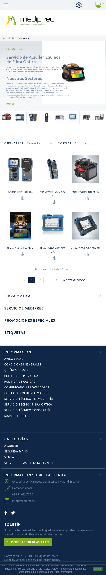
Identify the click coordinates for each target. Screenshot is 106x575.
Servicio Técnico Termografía (28, 398)
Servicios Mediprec (24, 308)
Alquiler (11, 38)
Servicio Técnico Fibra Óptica (28, 404)
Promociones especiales (29, 320)
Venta (9, 457)
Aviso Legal (13, 358)
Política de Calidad (20, 381)
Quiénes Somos (16, 370)
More (10, 104)
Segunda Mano (16, 451)
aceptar (98, 568)
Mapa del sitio (15, 415)
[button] (28, 542)
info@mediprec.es (23, 500)
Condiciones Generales (22, 364)
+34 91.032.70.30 (22, 494)
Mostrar (64, 143)
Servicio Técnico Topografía (27, 410)
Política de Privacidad (22, 375)
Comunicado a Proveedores (26, 387)
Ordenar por (13, 143)
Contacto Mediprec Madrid (26, 393)
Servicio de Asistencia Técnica (29, 462)
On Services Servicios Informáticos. (38, 559)
